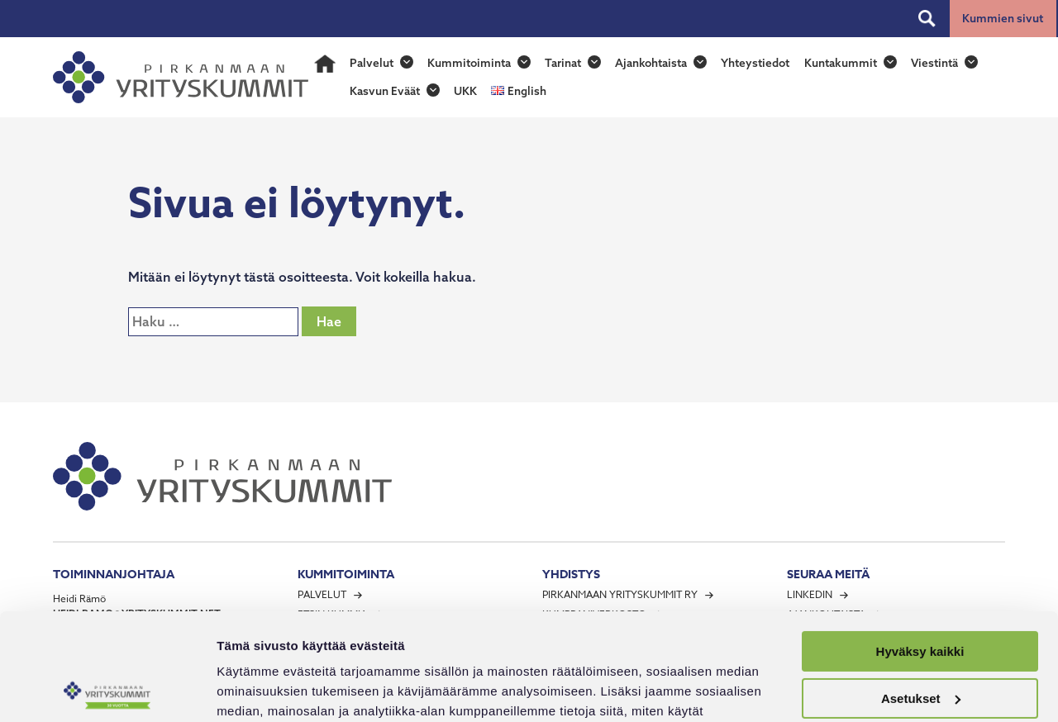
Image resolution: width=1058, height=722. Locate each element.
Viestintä (934, 62)
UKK (465, 90)
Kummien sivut (1002, 18)
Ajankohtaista (651, 62)
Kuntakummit (840, 62)
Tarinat (563, 62)
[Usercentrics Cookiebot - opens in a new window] (107, 689)
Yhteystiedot (755, 62)
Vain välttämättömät (920, 638)
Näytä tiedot (252, 689)
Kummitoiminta (469, 62)
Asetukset (920, 591)
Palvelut (371, 62)
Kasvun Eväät (385, 90)
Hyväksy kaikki (920, 545)
